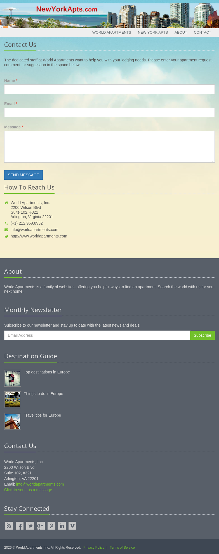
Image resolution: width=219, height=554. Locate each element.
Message (13, 127)
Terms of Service (122, 548)
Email (10, 103)
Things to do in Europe (43, 393)
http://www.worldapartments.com (35, 236)
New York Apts (153, 32)
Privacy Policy (93, 548)
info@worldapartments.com (31, 229)
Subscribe (202, 335)
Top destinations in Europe (47, 372)
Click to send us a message (28, 490)
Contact (202, 32)
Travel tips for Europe (42, 415)
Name (10, 80)
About (181, 32)
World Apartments (111, 32)
